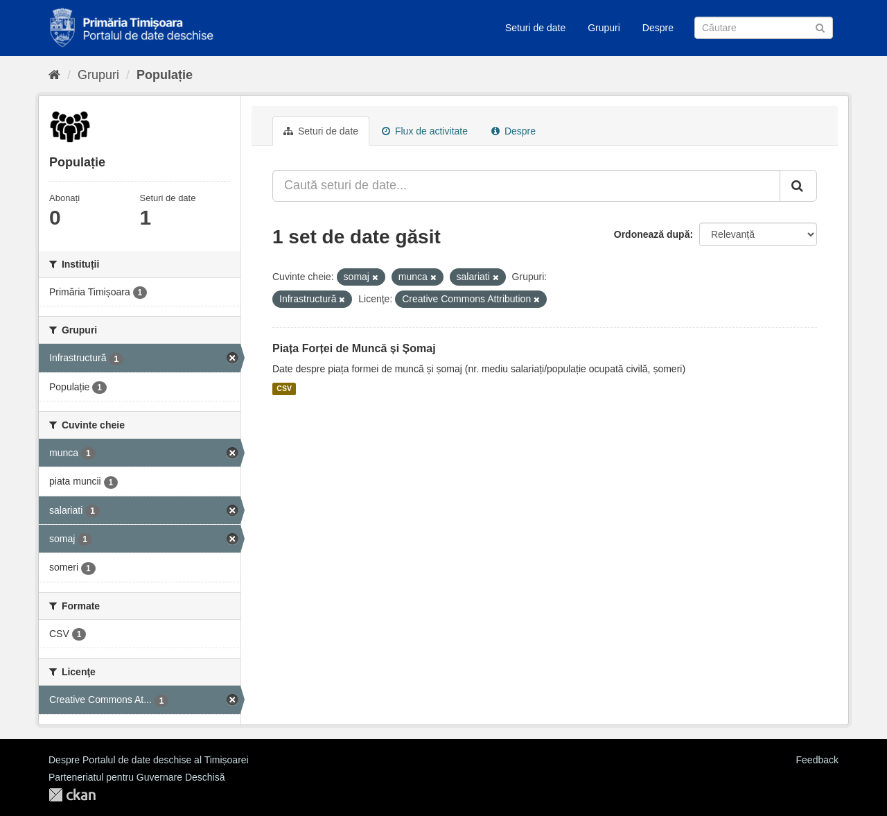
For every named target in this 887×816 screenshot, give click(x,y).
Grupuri (604, 27)
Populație (165, 75)
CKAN (72, 795)
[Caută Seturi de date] (763, 28)
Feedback (817, 759)
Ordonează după (652, 234)
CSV (284, 389)
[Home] (54, 75)
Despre (658, 27)
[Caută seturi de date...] (526, 186)
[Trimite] (820, 27)
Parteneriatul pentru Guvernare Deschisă (137, 777)
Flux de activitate (425, 131)
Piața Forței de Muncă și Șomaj (354, 348)
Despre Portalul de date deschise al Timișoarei (149, 759)
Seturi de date (535, 27)
